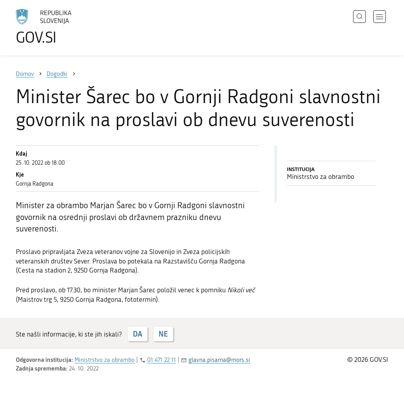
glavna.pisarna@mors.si (219, 359)
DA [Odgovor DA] (137, 334)
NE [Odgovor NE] (163, 334)
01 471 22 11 (161, 359)
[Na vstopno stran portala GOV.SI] (65, 27)
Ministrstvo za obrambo (105, 359)
